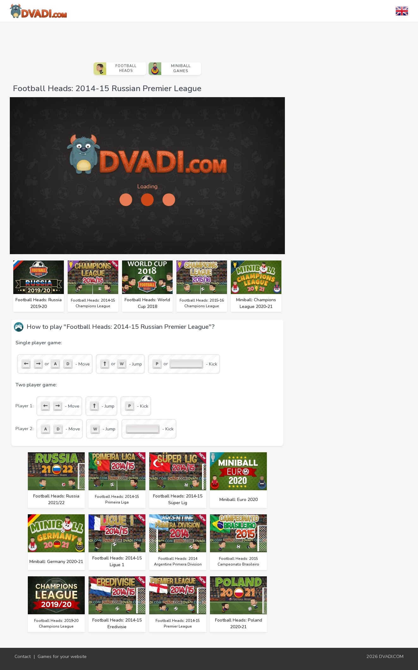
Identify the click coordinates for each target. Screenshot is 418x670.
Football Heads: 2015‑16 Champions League (202, 303)
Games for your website (62, 656)
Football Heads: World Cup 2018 (147, 303)
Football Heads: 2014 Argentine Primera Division (178, 561)
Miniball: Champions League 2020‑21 (256, 303)
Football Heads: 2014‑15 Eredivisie (117, 623)
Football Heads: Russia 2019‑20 (38, 303)
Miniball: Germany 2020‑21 (56, 562)
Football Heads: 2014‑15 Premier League (178, 623)
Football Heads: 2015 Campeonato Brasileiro (238, 561)
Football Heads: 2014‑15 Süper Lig (178, 499)
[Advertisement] (147, 39)
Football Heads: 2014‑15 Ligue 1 (117, 561)
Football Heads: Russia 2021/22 (56, 499)
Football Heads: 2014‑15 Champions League (93, 303)
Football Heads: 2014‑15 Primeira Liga (117, 499)
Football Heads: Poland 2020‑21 (238, 623)
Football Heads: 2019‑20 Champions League (56, 623)
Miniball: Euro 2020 (238, 500)
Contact (23, 656)
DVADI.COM (391, 656)
